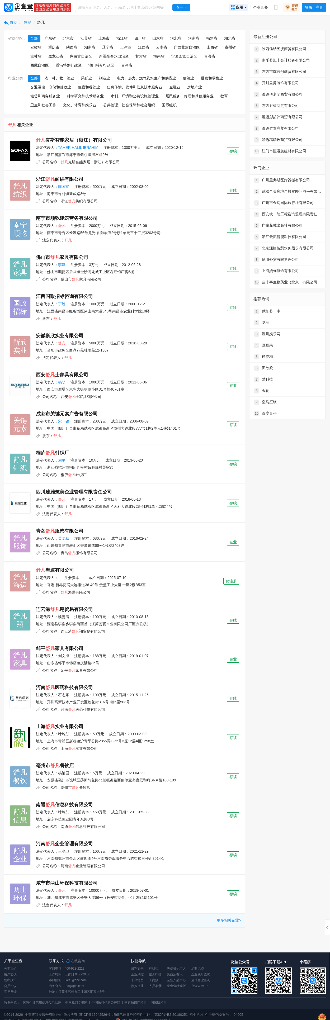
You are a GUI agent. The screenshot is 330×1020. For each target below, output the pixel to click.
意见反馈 (10, 992)
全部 (34, 38)
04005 (238, 1015)
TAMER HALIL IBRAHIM (78, 147)
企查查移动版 (176, 986)
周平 (61, 460)
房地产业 (194, 87)
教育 (224, 96)
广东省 (50, 38)
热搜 (27, 22)
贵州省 (230, 47)
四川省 (139, 38)
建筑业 (188, 78)
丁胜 (61, 304)
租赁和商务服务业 (45, 96)
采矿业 (86, 78)
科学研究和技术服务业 (85, 96)
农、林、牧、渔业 (59, 78)
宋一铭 (63, 421)
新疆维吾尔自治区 (114, 56)
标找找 (153, 968)
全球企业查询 (200, 980)
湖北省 (229, 38)
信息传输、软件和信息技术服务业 (134, 87)
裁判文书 (137, 968)
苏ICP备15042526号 (95, 1015)
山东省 (157, 38)
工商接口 (155, 980)
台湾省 (126, 65)
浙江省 (122, 38)
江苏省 (86, 38)
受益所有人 (175, 974)
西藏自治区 (39, 65)
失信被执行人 (176, 968)
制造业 (104, 78)
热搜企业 (137, 986)
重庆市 (53, 47)
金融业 (174, 87)
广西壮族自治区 (187, 47)
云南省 (161, 47)
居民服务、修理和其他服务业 (190, 96)
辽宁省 (107, 47)
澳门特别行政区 (101, 65)
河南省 (193, 38)
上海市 (104, 38)
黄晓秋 (63, 538)
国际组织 (169, 105)
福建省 (211, 38)
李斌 (61, 265)
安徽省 (35, 47)
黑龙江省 (55, 56)
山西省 (212, 47)
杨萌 (61, 382)
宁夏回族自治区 (184, 56)
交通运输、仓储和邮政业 (50, 87)
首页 (10, 22)
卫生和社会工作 (43, 105)
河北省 (175, 38)
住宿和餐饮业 (89, 87)
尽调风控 (197, 968)
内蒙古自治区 (81, 56)
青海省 (209, 56)
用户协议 (10, 974)
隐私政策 (10, 980)
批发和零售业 (212, 78)
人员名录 (155, 986)
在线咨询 (75, 961)
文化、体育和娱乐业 (79, 105)
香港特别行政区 (69, 65)
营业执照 (196, 1015)
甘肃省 (141, 56)
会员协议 (10, 986)
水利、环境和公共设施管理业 (135, 96)
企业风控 (137, 974)
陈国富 (63, 186)
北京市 (68, 38)
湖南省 (89, 47)
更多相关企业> (229, 920)
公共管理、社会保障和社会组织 (129, 105)
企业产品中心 (176, 980)
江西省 (143, 47)
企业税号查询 (200, 974)
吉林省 (35, 56)
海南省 (158, 56)
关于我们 (10, 968)
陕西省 (71, 47)
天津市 (125, 47)
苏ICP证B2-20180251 (171, 1015)
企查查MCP (199, 986)
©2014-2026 (13, 1015)
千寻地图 (137, 980)
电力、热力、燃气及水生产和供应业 (146, 78)
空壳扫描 (155, 974)
